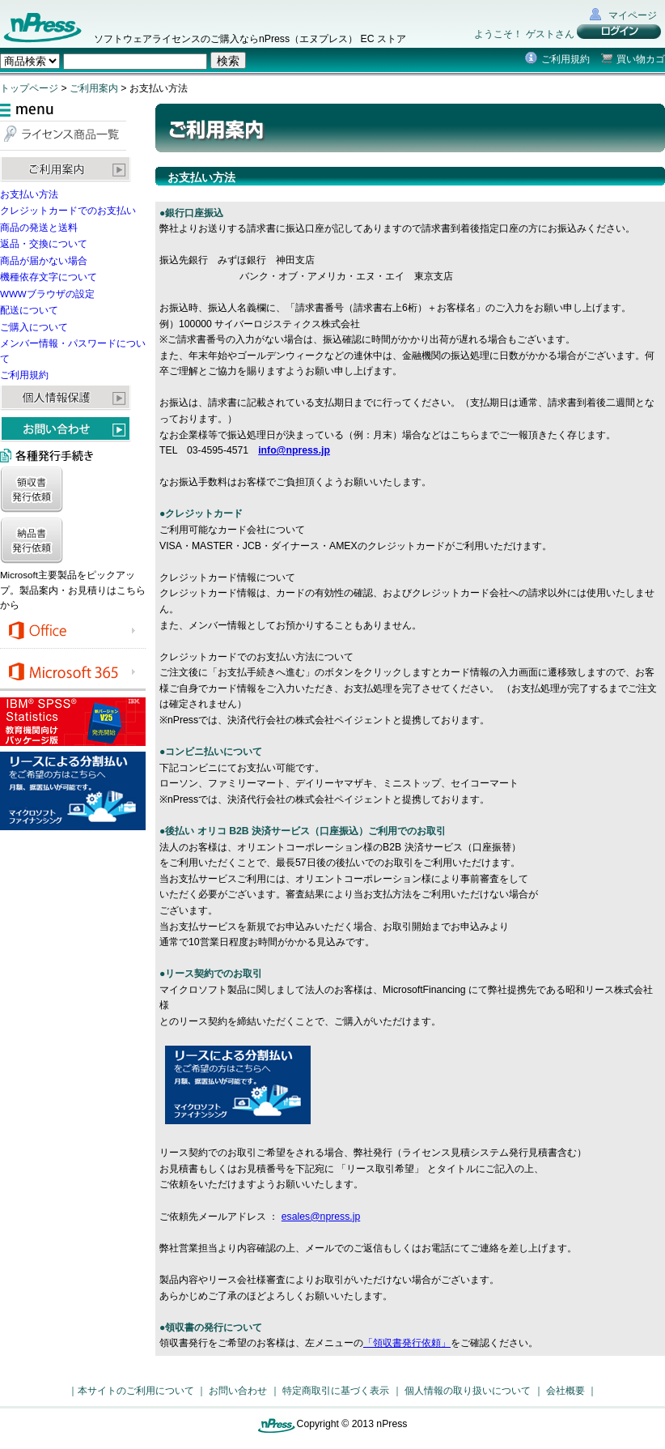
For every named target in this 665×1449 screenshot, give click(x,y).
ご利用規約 (565, 59)
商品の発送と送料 (39, 227)
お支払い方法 (29, 194)
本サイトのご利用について (136, 1390)
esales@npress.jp (321, 1216)
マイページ (632, 15)
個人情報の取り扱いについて (468, 1390)
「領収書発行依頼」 (407, 1343)
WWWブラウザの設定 (47, 294)
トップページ (29, 88)
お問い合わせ (238, 1390)
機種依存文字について (48, 277)
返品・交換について (43, 244)
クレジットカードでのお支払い (68, 210)
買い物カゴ (640, 59)
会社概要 (565, 1390)
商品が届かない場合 (43, 261)
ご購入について (34, 327)
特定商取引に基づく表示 (335, 1390)
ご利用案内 (94, 88)
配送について (29, 310)
